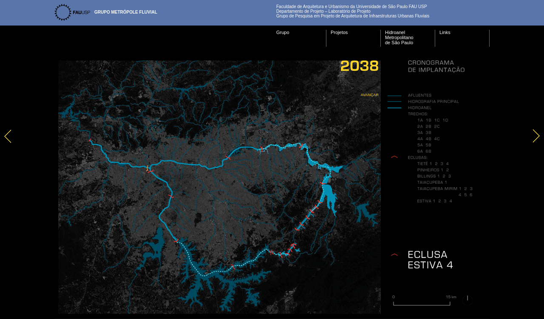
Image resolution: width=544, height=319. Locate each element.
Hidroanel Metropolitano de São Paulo (399, 37)
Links (444, 32)
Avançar (370, 95)
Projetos (339, 32)
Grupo (282, 32)
